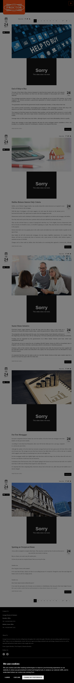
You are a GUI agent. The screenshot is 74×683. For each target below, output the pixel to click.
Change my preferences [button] (33, 677)
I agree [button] (7, 677)
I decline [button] (17, 677)
